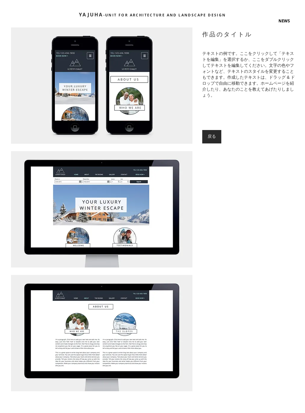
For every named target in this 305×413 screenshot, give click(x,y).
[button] (284, 21)
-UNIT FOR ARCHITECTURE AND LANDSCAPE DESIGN (164, 15)
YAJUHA (91, 14)
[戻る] (211, 136)
